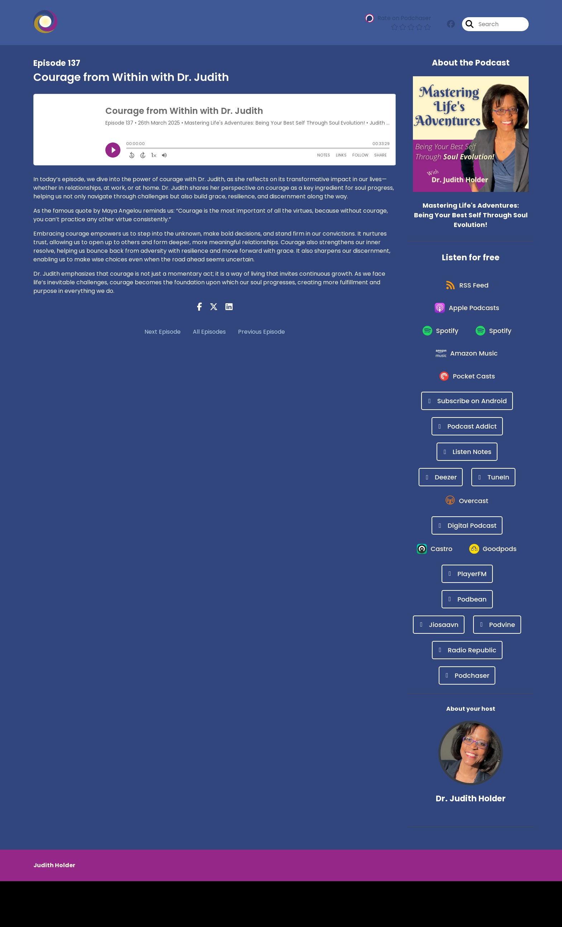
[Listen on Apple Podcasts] (467, 313)
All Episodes (209, 332)
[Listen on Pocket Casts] (467, 390)
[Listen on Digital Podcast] (467, 542)
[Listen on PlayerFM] (467, 619)
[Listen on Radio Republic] (467, 696)
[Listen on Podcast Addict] (467, 440)
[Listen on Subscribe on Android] (467, 415)
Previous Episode (261, 332)
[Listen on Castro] (467, 568)
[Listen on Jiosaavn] (439, 670)
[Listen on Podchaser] (467, 721)
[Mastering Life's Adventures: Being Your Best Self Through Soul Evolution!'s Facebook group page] (451, 24)
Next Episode (162, 332)
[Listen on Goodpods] (467, 594)
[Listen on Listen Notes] (467, 466)
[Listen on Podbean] (467, 645)
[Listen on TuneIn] (493, 491)
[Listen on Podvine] (497, 670)
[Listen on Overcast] (467, 517)
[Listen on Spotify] (439, 338)
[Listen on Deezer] (441, 491)
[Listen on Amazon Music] (467, 364)
